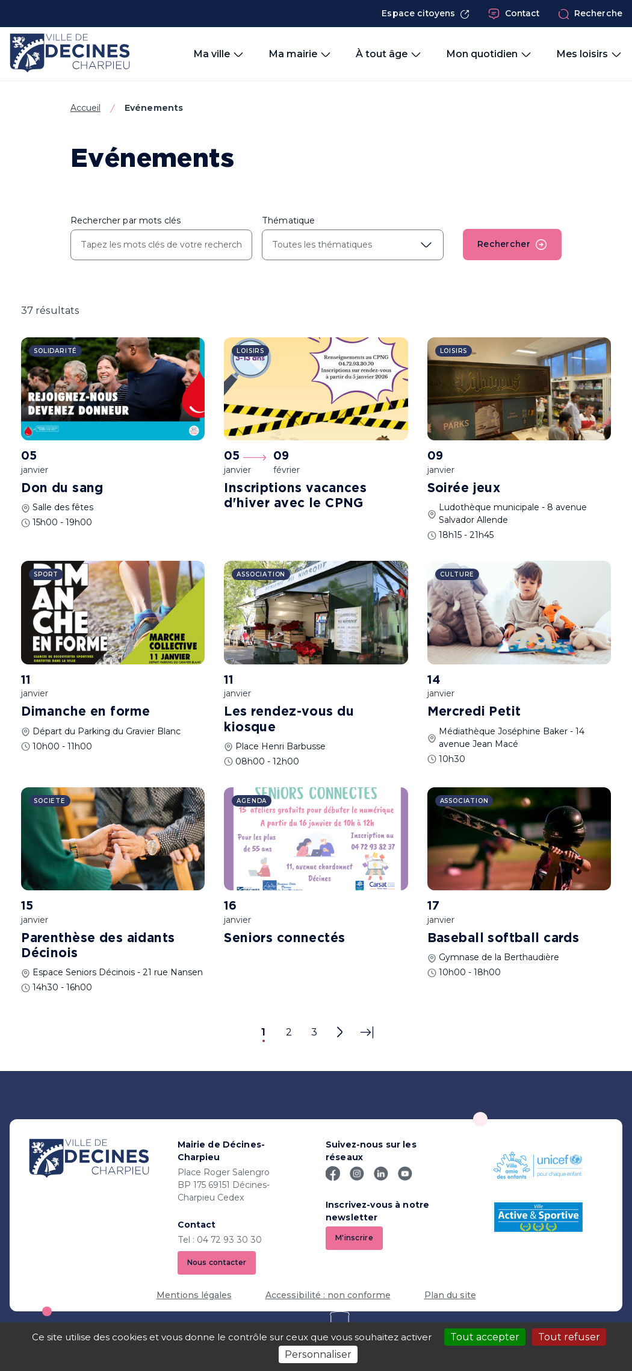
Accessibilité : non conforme (328, 1295)
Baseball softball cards (503, 938)
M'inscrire (354, 1237)
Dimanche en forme (85, 712)
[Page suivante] (339, 1032)
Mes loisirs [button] (589, 54)
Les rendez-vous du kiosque (289, 719)
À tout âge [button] (389, 54)
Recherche (590, 14)
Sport (46, 574)
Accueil (85, 107)
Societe (50, 801)
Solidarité (55, 351)
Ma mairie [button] (300, 54)
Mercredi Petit (474, 712)
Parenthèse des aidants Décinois (98, 946)
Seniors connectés (284, 938)
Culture (457, 574)
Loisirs (250, 351)
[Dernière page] (367, 1032)
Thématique (288, 220)
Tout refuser (569, 1337)
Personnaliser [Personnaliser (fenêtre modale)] (318, 1354)
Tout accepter (484, 1337)
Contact (514, 14)
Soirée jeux (464, 488)
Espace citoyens (425, 13)
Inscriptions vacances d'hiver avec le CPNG (295, 496)
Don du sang (62, 488)
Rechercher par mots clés (125, 220)
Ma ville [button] (218, 54)
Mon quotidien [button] (489, 54)
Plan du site (450, 1295)
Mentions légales (194, 1295)
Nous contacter (217, 1262)
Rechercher (512, 245)
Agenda (252, 801)
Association (261, 574)
